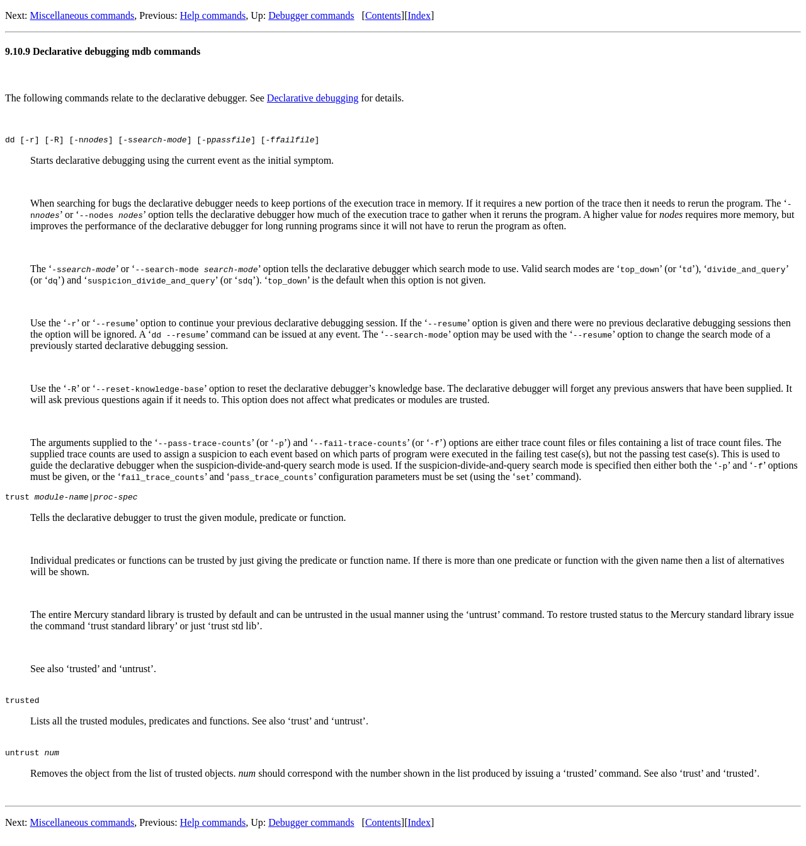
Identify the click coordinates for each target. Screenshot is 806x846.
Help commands (213, 15)
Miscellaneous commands (82, 15)
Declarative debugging (312, 98)
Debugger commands (311, 15)
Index (418, 15)
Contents (383, 15)
